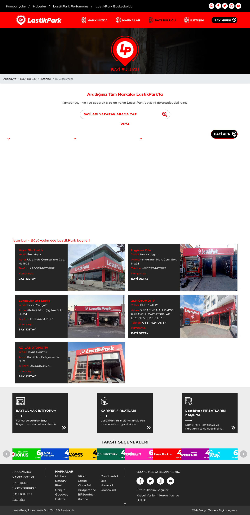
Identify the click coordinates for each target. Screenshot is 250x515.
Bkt (103, 481)
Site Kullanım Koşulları (152, 490)
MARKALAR (131, 20)
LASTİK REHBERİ (24, 488)
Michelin (61, 476)
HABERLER (20, 482)
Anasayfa (9, 79)
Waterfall (85, 485)
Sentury (61, 481)
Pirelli (59, 485)
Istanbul (45, 79)
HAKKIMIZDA (97, 20)
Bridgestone (87, 490)
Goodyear (62, 494)
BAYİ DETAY (27, 279)
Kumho (83, 499)
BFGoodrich (86, 494)
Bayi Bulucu (28, 79)
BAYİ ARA (225, 134)
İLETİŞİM (197, 20)
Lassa (82, 481)
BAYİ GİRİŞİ (222, 20)
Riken (82, 476)
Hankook (107, 485)
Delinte (60, 499)
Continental (109, 476)
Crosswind (108, 490)
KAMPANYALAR (23, 477)
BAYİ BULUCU (165, 20)
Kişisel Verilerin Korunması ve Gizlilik (157, 498)
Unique (60, 490)
